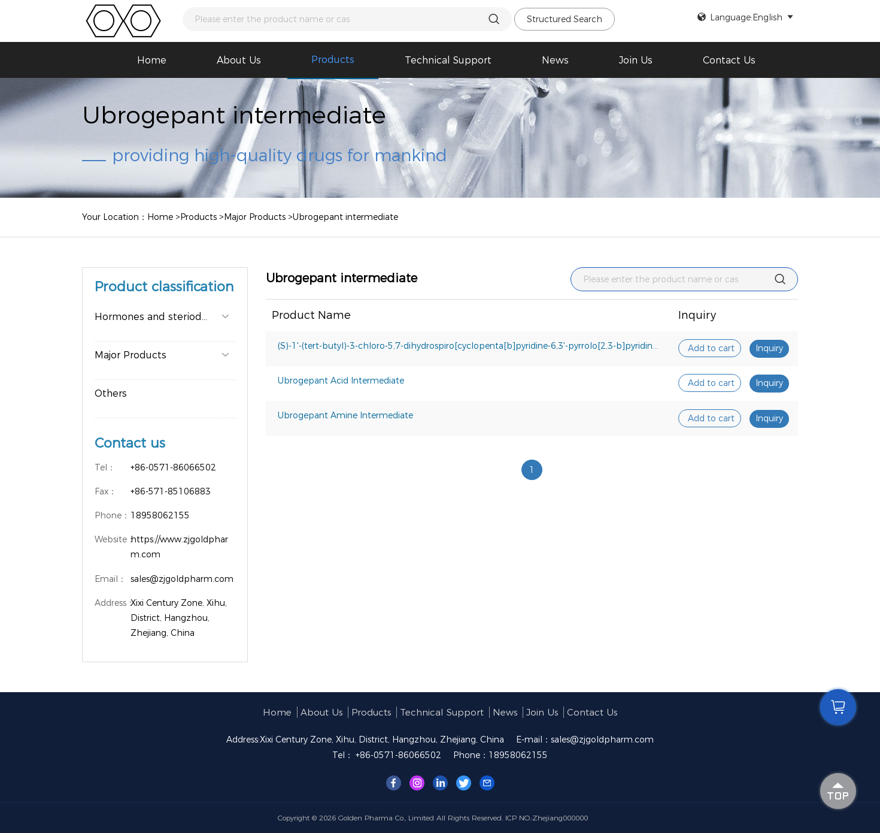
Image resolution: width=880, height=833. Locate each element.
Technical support (448, 60)
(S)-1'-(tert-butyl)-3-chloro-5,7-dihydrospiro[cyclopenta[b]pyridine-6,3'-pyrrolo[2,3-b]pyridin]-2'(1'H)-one (472, 345)
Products (332, 59)
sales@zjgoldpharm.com (602, 739)
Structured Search (564, 19)
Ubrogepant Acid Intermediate (341, 380)
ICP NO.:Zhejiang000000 (546, 817)
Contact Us (729, 60)
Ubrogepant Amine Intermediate (345, 415)
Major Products (255, 217)
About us (239, 60)
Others (111, 393)
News (555, 60)
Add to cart (711, 348)
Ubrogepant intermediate (345, 217)
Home (151, 60)
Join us (636, 60)
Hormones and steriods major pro (165, 316)
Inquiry (769, 348)
